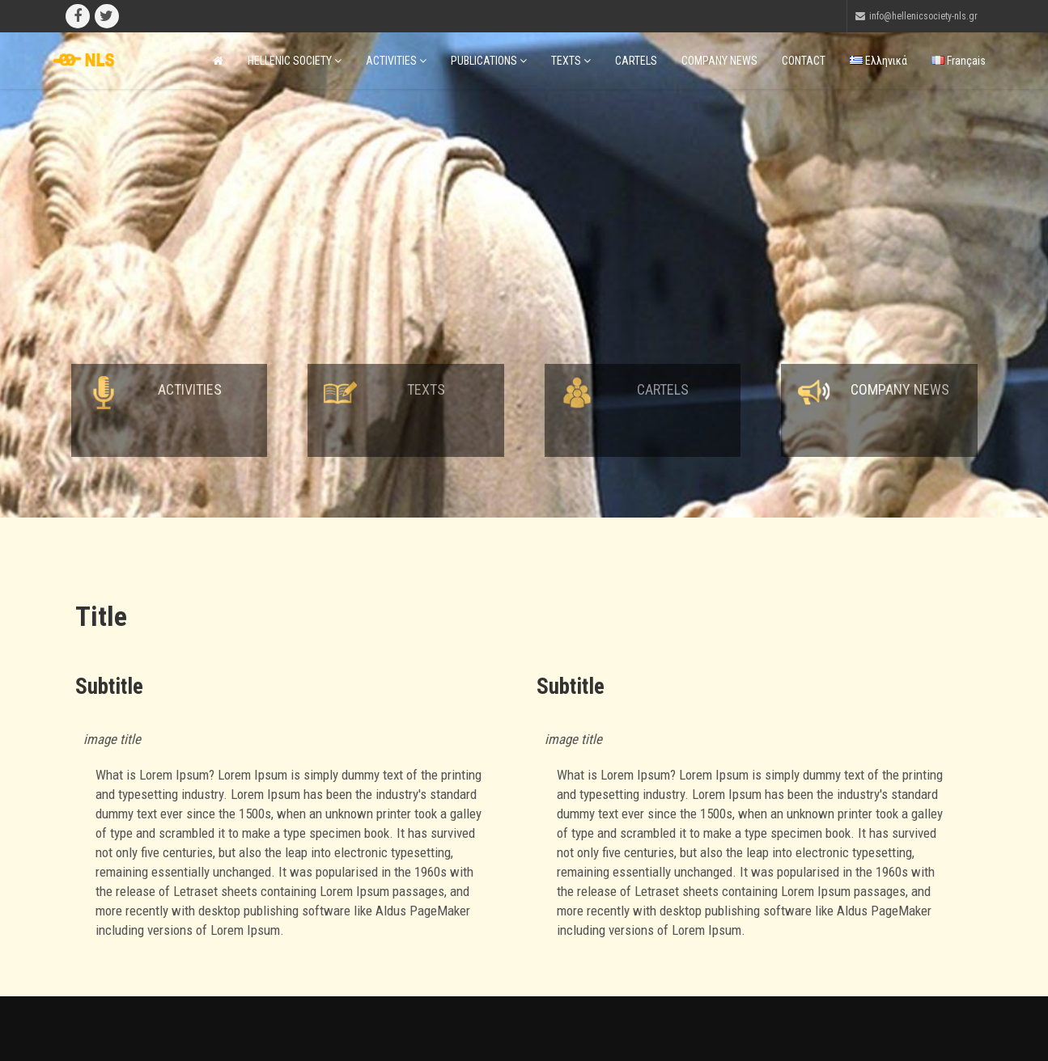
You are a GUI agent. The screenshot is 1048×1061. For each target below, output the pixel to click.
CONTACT (803, 60)
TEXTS (571, 60)
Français (958, 60)
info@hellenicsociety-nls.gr (923, 16)
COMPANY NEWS (719, 60)
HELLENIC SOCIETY (295, 60)
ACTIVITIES (396, 60)
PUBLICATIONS (489, 60)
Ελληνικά (878, 60)
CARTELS (636, 60)
